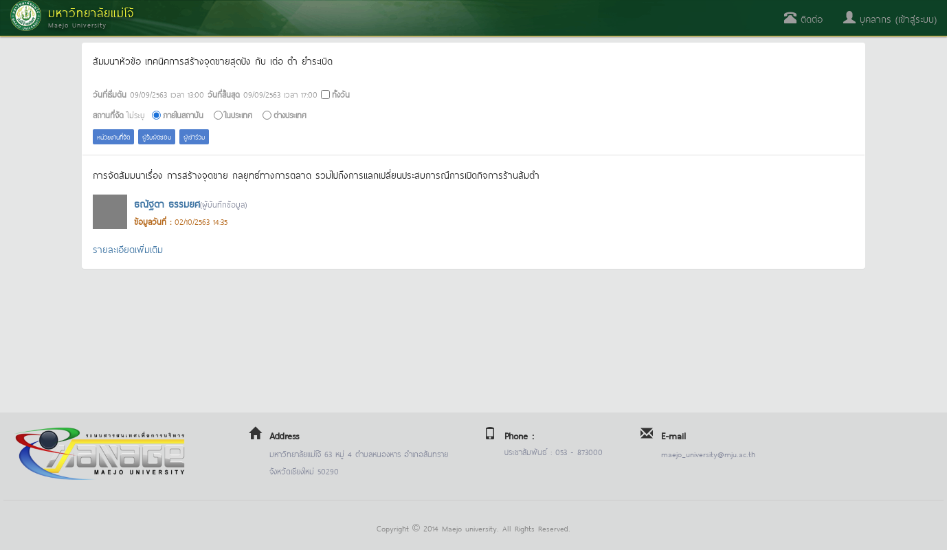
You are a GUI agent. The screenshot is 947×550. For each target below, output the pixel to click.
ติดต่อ (803, 18)
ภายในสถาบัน (183, 114)
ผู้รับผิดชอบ (156, 136)
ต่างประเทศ (290, 114)
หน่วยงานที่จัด (113, 136)
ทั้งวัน (341, 93)
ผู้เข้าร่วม (194, 136)
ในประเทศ (238, 114)
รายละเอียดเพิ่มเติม (128, 248)
